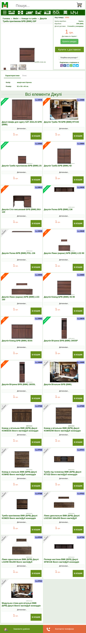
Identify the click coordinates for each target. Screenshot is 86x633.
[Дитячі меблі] (38, 12)
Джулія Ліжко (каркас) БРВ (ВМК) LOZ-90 (64, 253)
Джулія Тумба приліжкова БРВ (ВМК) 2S (22, 166)
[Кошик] (80, 5)
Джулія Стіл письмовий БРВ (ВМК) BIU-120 (21, 210)
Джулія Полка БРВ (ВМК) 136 (58, 209)
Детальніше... (22, 128)
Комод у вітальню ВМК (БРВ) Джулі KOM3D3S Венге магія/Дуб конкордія (20, 429)
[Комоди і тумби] (65, 12)
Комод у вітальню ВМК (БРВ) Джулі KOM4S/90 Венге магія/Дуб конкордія (62, 429)
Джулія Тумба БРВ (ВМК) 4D (58, 166)
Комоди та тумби (29, 19)
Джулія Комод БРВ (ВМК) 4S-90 (59, 297)
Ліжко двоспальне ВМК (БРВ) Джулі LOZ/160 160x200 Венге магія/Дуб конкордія (62, 518)
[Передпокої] (47, 12)
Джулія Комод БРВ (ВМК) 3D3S (17, 341)
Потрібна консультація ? (69, 58)
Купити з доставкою (69, 49)
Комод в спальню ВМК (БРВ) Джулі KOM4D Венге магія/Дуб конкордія (19, 473)
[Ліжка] (29, 12)
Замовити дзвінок (21, 629)
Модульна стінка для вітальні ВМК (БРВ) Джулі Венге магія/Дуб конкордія (21, 604)
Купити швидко (69, 41)
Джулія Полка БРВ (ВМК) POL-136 (18, 253)
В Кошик (36, 136)
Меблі (15, 19)
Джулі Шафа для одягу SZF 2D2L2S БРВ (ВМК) (22, 123)
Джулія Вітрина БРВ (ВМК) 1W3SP (61, 341)
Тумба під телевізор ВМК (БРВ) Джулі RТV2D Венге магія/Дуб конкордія (62, 473)
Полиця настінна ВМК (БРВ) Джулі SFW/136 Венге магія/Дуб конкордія (61, 560)
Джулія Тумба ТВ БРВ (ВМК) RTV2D (61, 122)
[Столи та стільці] (74, 12)
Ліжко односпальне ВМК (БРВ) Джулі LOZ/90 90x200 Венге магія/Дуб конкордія (20, 562)
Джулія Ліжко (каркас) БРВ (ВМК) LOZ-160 (21, 298)
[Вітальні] (56, 12)
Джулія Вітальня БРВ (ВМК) (58, 384)
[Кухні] (11, 12)
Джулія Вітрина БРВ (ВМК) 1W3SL (18, 384)
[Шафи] (20, 12)
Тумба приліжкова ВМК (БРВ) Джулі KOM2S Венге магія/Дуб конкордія (19, 517)
